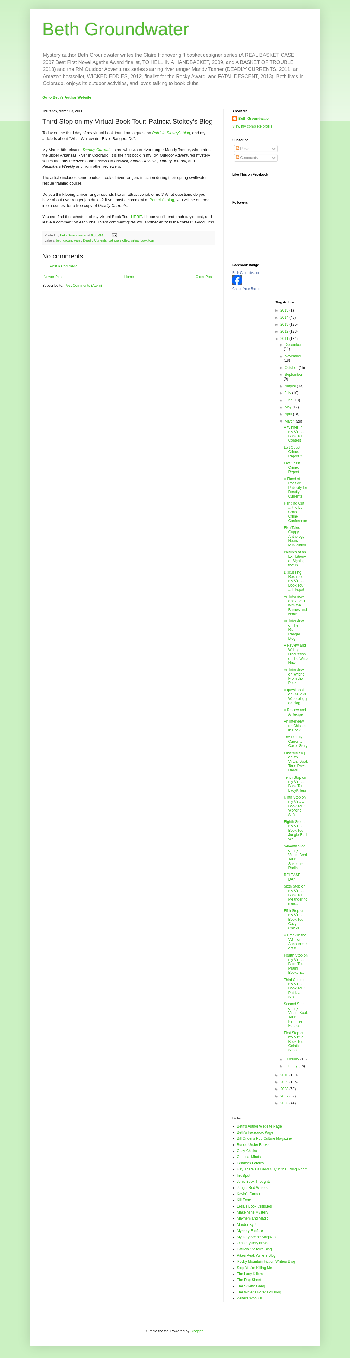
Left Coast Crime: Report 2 (293, 451)
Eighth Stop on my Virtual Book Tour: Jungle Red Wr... (295, 830)
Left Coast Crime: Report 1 (293, 467)
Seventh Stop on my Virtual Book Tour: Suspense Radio (295, 857)
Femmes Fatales (250, 1163)
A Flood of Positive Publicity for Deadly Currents (295, 488)
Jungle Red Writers (252, 1187)
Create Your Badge (246, 288)
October (291, 368)
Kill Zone (244, 1200)
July (288, 393)
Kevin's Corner (248, 1194)
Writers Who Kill (249, 1298)
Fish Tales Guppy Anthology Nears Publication (295, 536)
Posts (242, 149)
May (288, 407)
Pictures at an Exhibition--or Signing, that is (295, 558)
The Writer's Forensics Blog (259, 1292)
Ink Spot (243, 1175)
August (291, 386)
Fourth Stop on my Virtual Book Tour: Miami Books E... (295, 964)
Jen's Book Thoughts (253, 1181)
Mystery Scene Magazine (257, 1237)
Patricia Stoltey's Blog (254, 1249)
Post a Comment (63, 266)
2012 (284, 331)
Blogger (196, 1331)
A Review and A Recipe (295, 712)
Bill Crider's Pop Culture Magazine (264, 1138)
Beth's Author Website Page (259, 1126)
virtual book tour (142, 240)
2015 (284, 310)
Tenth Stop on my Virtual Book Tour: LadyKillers (295, 784)
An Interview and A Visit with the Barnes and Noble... (295, 605)
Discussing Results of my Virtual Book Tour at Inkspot (294, 581)
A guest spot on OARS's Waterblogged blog (295, 696)
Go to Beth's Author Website (66, 97)
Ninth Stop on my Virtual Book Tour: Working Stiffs (295, 806)
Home (129, 277)
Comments (247, 158)
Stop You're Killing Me (254, 1268)
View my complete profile (252, 126)
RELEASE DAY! (292, 877)
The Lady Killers (250, 1274)
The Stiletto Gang (251, 1286)
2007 (284, 1096)
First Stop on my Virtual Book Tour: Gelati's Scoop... (294, 1042)
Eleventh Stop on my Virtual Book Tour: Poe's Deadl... (295, 762)
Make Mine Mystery (252, 1212)
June (289, 400)
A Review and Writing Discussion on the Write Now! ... (295, 654)
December (293, 345)
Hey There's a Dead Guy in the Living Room (272, 1169)
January (291, 1066)
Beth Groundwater (115, 29)
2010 (284, 1075)
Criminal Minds (249, 1157)
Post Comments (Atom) (83, 285)
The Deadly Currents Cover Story (295, 741)
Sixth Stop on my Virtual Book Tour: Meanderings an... (295, 895)
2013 (284, 324)
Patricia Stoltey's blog (171, 133)
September (293, 374)
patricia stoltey (118, 240)
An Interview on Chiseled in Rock (295, 725)
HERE (136, 216)
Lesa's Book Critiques (254, 1206)
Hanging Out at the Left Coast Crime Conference (295, 512)
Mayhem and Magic (253, 1218)
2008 (284, 1089)
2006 (284, 1103)
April (289, 414)
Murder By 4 (246, 1225)
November (293, 356)
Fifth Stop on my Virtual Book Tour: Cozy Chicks (294, 919)
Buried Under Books (253, 1145)
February (292, 1059)
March (290, 421)
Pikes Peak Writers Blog (256, 1255)
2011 (284, 339)
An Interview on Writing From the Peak (294, 676)
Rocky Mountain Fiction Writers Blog (266, 1261)
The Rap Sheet (249, 1280)
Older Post (204, 277)
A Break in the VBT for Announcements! (295, 941)
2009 (284, 1082)
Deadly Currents (95, 240)
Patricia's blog (162, 200)
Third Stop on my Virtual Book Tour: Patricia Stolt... (294, 988)
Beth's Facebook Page (255, 1132)
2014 (284, 317)
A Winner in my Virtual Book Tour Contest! (294, 433)
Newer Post (53, 277)
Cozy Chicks (247, 1151)
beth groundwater (68, 240)
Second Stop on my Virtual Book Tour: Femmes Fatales (295, 1015)
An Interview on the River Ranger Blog (294, 630)
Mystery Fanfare (250, 1231)
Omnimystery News (252, 1243)
